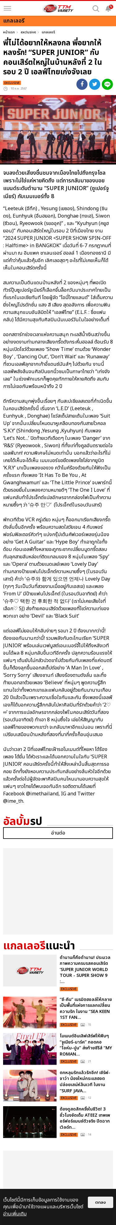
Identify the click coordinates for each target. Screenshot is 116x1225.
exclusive (28, 32)
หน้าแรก (9, 32)
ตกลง (100, 1202)
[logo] (58, 8)
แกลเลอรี (48, 32)
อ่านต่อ (58, 938)
